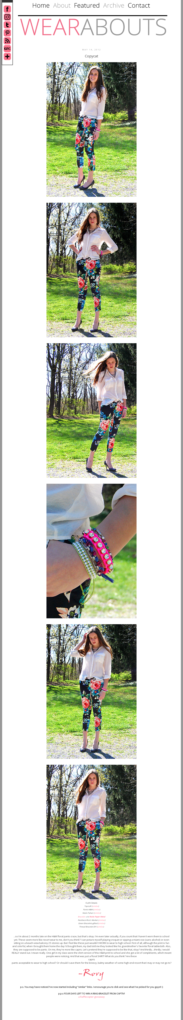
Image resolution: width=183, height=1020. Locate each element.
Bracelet (81, 916)
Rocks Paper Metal (97, 916)
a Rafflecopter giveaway (91, 996)
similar (95, 906)
